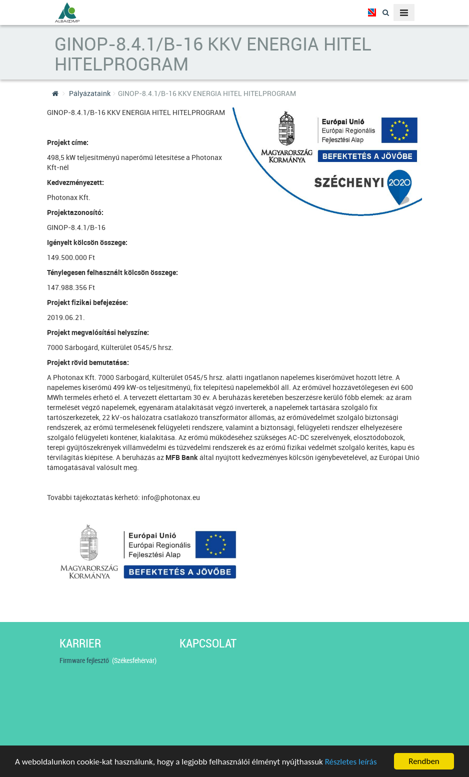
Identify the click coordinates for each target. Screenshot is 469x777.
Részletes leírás (351, 762)
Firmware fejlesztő (86, 660)
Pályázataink (89, 94)
